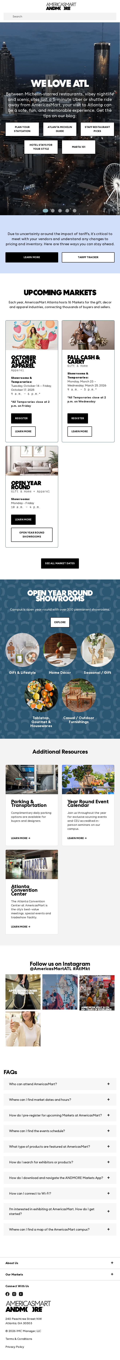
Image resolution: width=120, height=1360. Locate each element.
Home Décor (60, 673)
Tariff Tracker (88, 257)
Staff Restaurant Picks (97, 129)
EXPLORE (60, 622)
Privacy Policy (14, 1347)
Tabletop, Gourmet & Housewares (41, 722)
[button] (60, 1084)
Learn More (32, 257)
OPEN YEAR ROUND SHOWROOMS (31, 534)
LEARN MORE (23, 431)
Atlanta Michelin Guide (60, 129)
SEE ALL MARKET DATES (60, 563)
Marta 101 (78, 147)
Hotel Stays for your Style (41, 147)
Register (21, 418)
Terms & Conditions (18, 1339)
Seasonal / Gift (97, 673)
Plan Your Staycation (22, 129)
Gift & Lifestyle (22, 673)
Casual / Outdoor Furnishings (78, 720)
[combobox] (60, 16)
